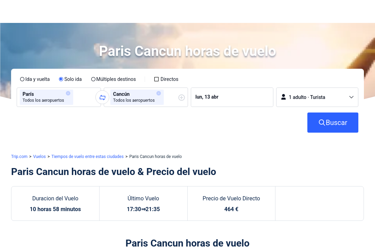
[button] (312, 11)
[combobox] (77, 97)
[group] (59, 97)
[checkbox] (166, 79)
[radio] (35, 79)
